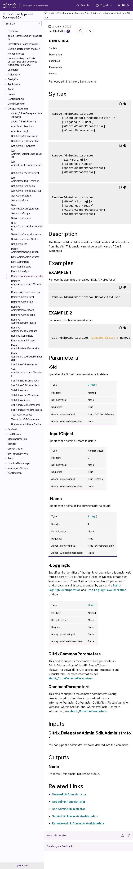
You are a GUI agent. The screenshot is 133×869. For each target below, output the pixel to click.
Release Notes (16, 53)
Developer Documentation (29, 5)
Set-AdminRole (19, 390)
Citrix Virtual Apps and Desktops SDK (70, 13)
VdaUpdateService (18, 468)
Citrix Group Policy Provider (23, 44)
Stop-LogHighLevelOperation (106, 590)
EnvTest (12, 429)
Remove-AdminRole (22, 301)
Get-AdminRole (19, 200)
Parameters (57, 67)
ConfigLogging (16, 103)
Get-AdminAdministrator (24, 136)
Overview (13, 31)
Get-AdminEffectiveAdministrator (26, 164)
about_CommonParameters (88, 711)
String (92, 385)
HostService (14, 434)
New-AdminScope (21, 266)
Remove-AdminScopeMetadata (23, 321)
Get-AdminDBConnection (25, 141)
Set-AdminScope (20, 400)
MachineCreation (17, 439)
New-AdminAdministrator (25, 257)
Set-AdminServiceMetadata (26, 409)
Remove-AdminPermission (25, 292)
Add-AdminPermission (23, 126)
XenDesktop (15, 473)
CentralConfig (16, 99)
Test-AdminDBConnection (25, 419)
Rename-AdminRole (22, 335)
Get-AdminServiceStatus (24, 239)
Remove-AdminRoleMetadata (22, 308)
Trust (11, 458)
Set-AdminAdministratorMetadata (26, 372)
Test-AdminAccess (21, 414)
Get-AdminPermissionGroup (26, 190)
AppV (11, 89)
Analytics (13, 79)
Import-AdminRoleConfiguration (25, 250)
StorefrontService (18, 453)
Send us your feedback (60, 846)
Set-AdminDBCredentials (25, 385)
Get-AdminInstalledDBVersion (25, 179)
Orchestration (15, 448)
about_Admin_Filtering (23, 121)
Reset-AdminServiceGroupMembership (26, 356)
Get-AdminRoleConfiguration (25, 207)
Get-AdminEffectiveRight (25, 173)
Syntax (55, 48)
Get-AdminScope (20, 213)
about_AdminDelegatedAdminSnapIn (26, 115)
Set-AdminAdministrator (24, 364)
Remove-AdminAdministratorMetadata (26, 284)
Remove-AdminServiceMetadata (24, 329)
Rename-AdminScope (23, 340)
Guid (91, 605)
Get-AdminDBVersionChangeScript (26, 153)
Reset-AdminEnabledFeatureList (25, 347)
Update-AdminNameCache (26, 424)
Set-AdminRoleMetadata (25, 395)
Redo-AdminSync (20, 271)
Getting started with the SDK (24, 48)
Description (57, 54)
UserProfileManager (19, 463)
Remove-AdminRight (22, 297)
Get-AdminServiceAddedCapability (27, 226)
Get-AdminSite (19, 244)
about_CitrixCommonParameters (25, 37)
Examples (13, 69)
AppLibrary (14, 84)
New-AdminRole (20, 261)
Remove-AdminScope (23, 314)
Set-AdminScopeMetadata (26, 405)
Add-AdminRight (20, 131)
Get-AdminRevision (21, 195)
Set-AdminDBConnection (25, 380)
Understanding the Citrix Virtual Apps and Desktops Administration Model (22, 61)
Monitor (12, 443)
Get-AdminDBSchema (23, 146)
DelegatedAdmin (18, 108)
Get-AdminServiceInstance (26, 234)
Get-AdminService (21, 218)
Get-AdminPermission (23, 186)
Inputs (54, 73)
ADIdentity (14, 74)
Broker (11, 94)
